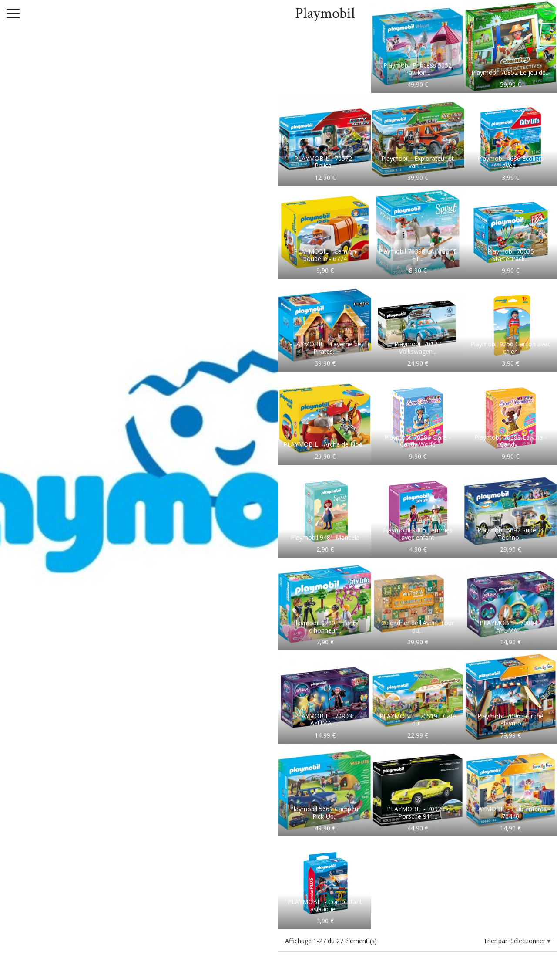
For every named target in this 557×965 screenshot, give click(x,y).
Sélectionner (528, 941)
